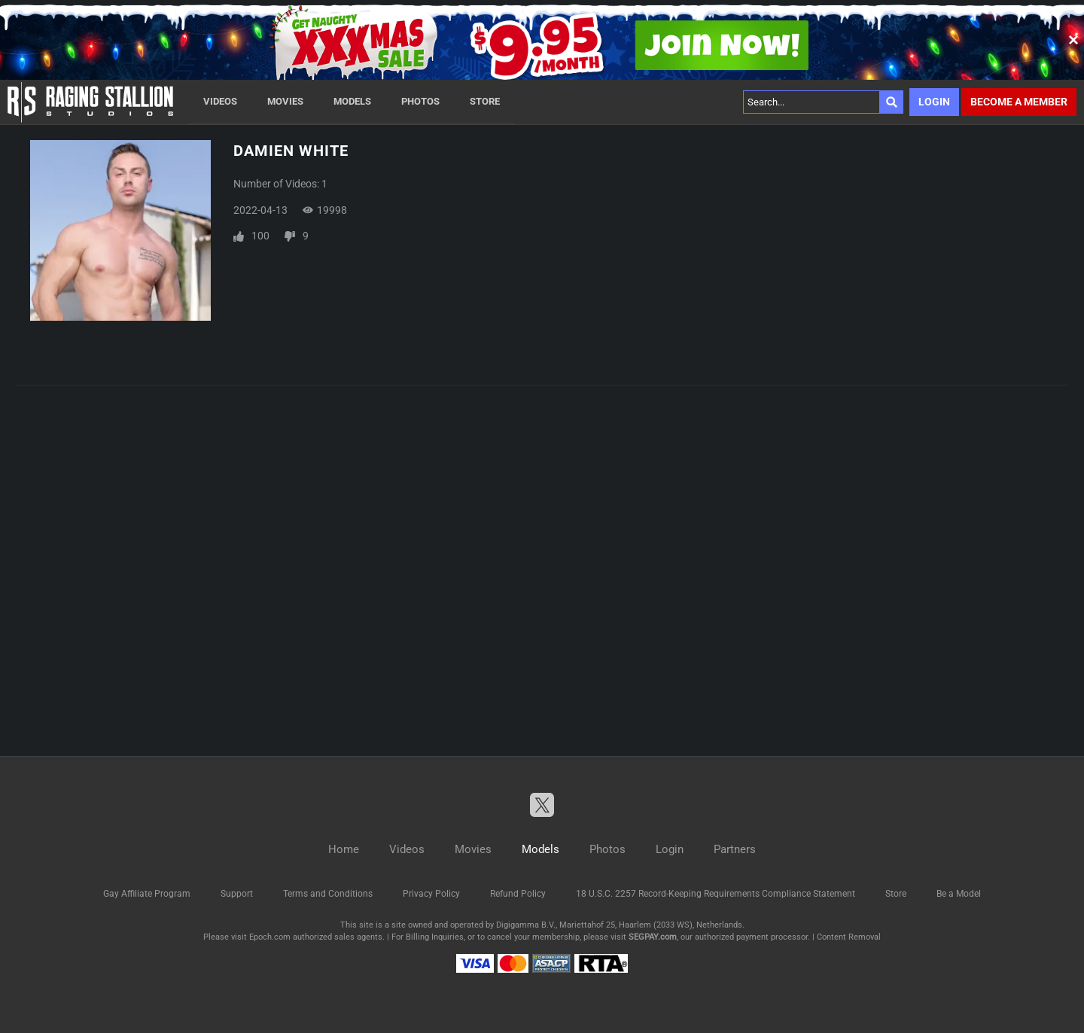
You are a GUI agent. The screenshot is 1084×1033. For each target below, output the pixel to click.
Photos (420, 101)
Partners (735, 849)
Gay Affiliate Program (146, 893)
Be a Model (958, 893)
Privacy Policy (431, 893)
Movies (285, 101)
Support (237, 893)
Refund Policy (518, 893)
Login (934, 102)
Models (352, 101)
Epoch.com (270, 937)
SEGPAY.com (653, 937)
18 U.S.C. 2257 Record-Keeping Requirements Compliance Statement (715, 893)
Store (485, 101)
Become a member (1018, 102)
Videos (220, 101)
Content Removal (849, 937)
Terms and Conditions (328, 893)
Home (343, 849)
